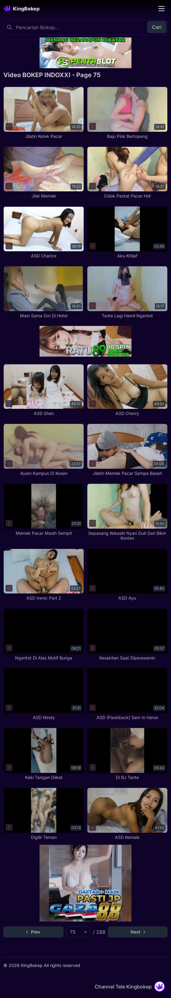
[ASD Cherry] (127, 390)
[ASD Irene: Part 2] (43, 574)
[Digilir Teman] (43, 814)
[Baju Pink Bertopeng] (127, 113)
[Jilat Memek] (43, 173)
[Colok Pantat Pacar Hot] (127, 173)
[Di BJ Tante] (127, 754)
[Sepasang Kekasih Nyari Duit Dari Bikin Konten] (127, 512)
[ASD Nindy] (43, 694)
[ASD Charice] (43, 232)
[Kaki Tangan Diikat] (43, 754)
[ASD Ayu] (127, 574)
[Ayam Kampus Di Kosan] (43, 450)
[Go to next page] (138, 931)
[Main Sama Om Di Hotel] (43, 292)
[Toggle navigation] (161, 9)
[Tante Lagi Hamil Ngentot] (127, 292)
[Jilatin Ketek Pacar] (43, 113)
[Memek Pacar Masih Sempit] (43, 509)
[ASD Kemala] (127, 814)
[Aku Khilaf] (127, 232)
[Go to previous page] (33, 931)
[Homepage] (21, 8)
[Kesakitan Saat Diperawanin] (127, 634)
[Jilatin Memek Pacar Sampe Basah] (127, 450)
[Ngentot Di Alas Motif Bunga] (43, 634)
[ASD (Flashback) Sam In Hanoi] (127, 694)
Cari (157, 27)
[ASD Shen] (43, 390)
